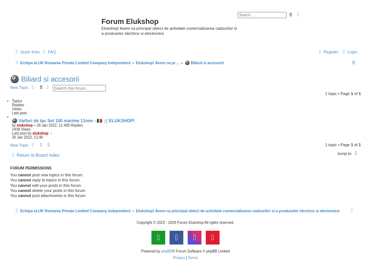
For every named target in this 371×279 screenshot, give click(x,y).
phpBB (166, 251)
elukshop (25, 125)
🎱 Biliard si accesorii (44, 79)
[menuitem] (48, 52)
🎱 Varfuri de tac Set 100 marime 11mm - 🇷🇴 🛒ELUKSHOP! (73, 120)
